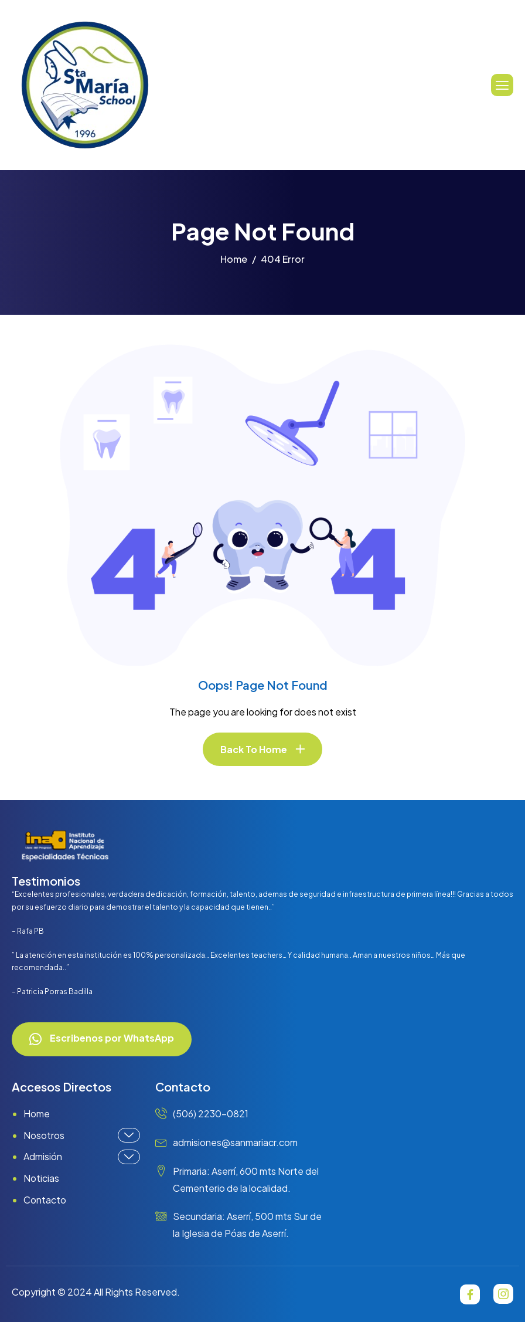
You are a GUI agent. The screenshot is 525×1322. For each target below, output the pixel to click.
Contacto (44, 1200)
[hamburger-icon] (502, 85)
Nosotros (81, 1135)
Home (36, 1113)
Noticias (41, 1178)
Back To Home (253, 749)
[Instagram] (503, 1294)
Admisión (81, 1157)
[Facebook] (470, 1294)
